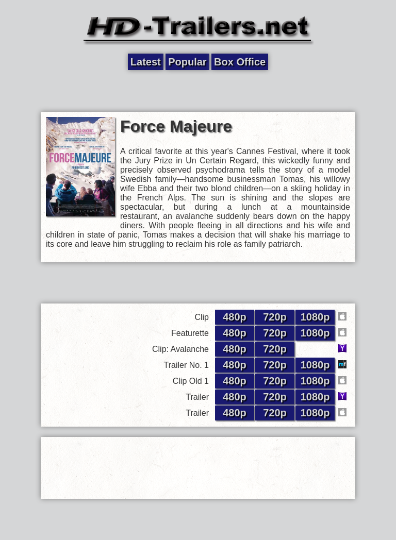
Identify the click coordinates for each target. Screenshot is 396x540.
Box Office (240, 62)
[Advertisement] (198, 91)
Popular (187, 62)
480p (234, 317)
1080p (315, 317)
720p (275, 317)
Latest (145, 62)
